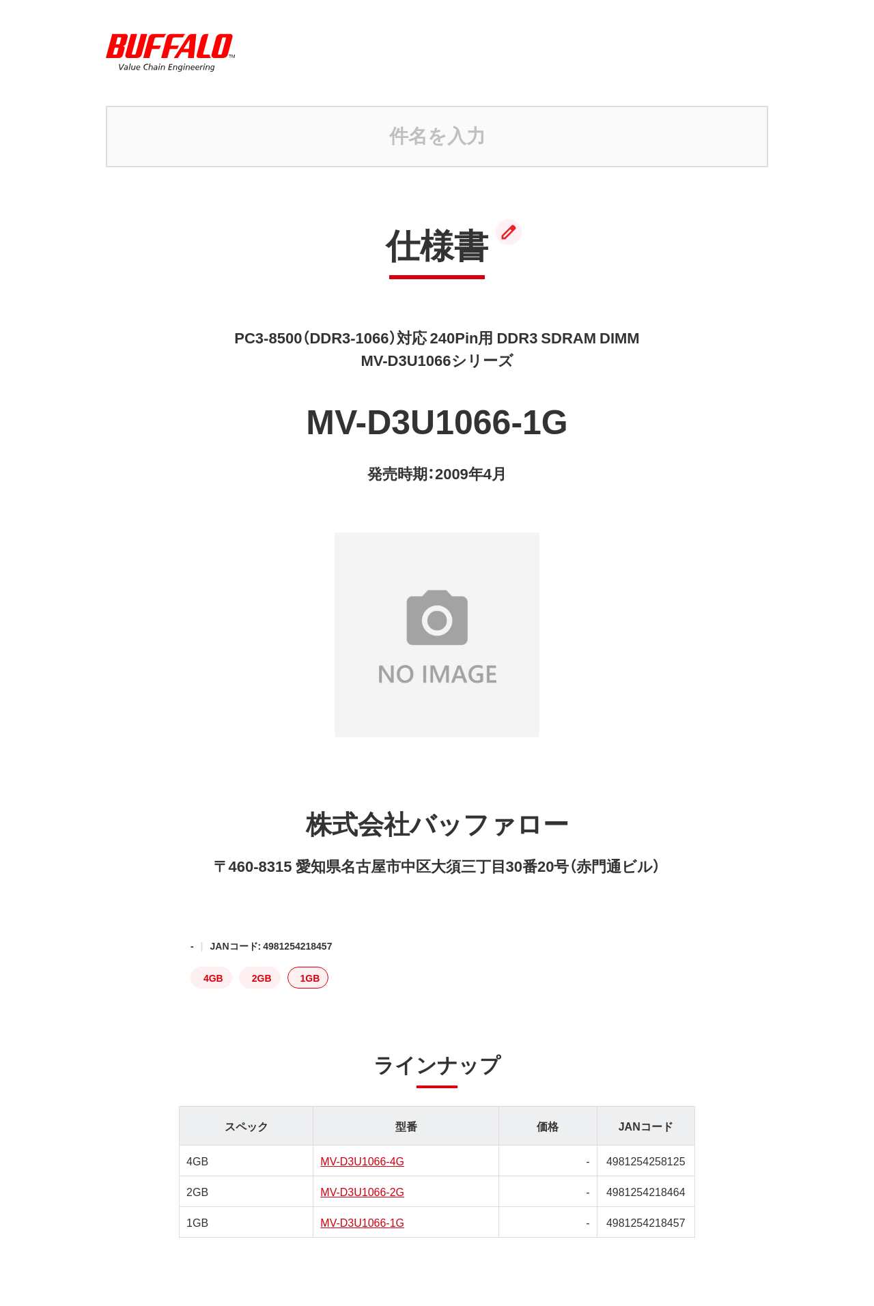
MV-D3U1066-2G (362, 1191)
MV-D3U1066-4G (362, 1160)
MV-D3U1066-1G (362, 1222)
